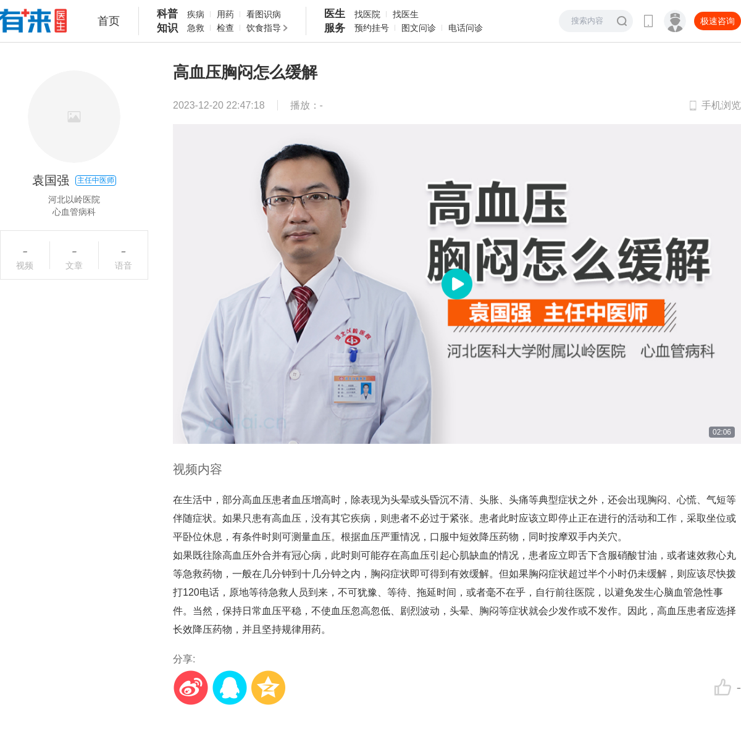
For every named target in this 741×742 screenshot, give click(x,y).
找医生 (406, 14)
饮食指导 (263, 28)
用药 (225, 14)
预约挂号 (371, 28)
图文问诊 (418, 28)
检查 (225, 28)
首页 (109, 21)
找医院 (367, 14)
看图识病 (263, 14)
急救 (195, 28)
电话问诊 (465, 28)
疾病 (195, 14)
